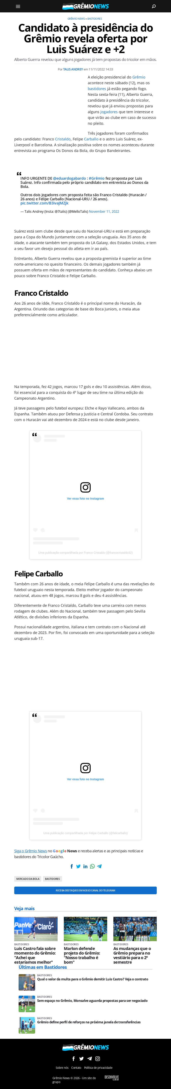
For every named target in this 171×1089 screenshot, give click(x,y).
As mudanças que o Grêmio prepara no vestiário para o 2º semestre (132, 955)
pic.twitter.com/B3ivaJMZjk (44, 203)
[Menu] (18, 6)
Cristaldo (63, 139)
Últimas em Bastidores (43, 966)
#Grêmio (96, 178)
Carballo (91, 139)
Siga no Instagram (97, 1058)
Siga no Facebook (73, 1058)
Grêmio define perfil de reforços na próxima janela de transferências (88, 1022)
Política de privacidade (98, 1068)
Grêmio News (76, 18)
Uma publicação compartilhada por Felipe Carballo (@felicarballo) (85, 833)
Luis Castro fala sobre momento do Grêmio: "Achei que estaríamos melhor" (35, 955)
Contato (76, 1068)
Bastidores (94, 18)
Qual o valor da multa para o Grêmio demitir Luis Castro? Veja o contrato (92, 979)
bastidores (97, 88)
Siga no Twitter (81, 1058)
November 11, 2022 (104, 211)
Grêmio (138, 77)
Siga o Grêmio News (30, 850)
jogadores (109, 111)
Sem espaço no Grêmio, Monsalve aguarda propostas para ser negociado (92, 1001)
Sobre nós (62, 1068)
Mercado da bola (27, 879)
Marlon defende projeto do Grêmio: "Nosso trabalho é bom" (82, 955)
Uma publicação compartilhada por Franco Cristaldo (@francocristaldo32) (85, 552)
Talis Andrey (73, 69)
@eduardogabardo (69, 178)
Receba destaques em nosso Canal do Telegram (85, 890)
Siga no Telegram (89, 1058)
